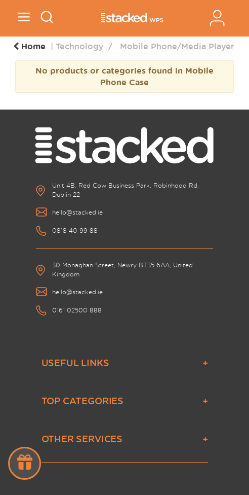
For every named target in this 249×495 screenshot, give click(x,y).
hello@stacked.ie (77, 212)
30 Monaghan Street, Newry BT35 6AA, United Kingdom (122, 269)
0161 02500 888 (77, 310)
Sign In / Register (217, 18)
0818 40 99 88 (75, 230)
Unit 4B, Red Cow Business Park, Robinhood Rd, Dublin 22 (125, 190)
